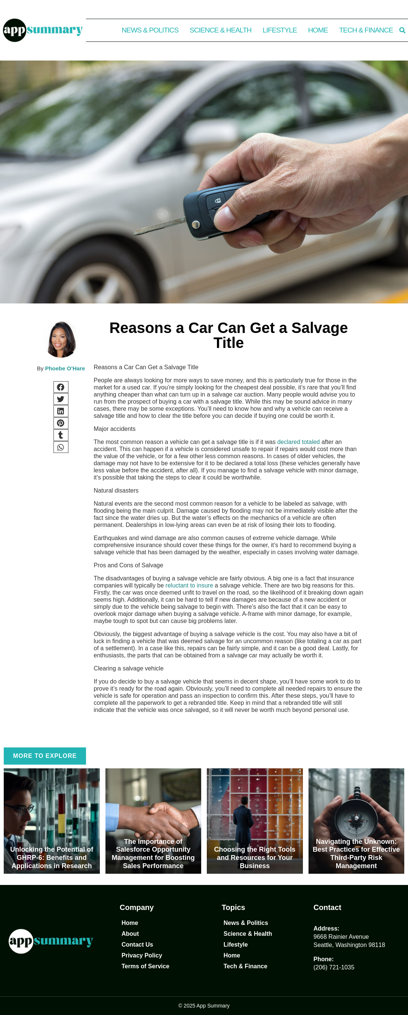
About (130, 934)
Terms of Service (145, 966)
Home (318, 30)
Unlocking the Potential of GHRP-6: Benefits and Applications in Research (51, 857)
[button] (402, 30)
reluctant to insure (189, 585)
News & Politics (150, 30)
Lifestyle (280, 30)
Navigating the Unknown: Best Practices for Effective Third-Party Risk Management (356, 854)
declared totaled (298, 442)
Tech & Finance (366, 30)
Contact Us (137, 944)
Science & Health (220, 30)
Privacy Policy (142, 955)
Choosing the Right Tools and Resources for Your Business (254, 857)
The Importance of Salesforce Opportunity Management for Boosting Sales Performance (153, 854)
